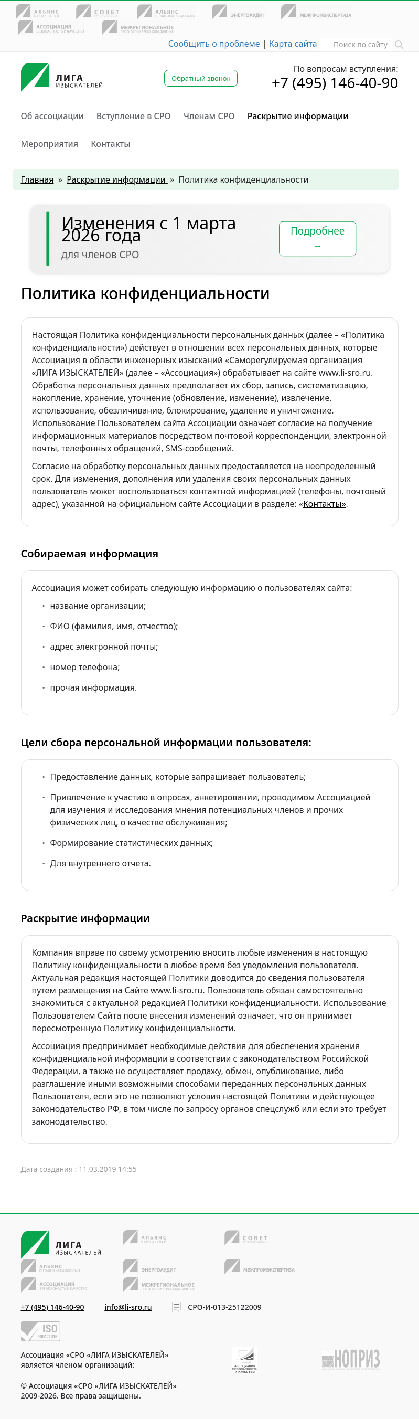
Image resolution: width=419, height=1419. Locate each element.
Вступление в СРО (133, 116)
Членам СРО (209, 116)
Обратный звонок (200, 78)
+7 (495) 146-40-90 (335, 82)
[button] (399, 43)
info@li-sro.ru (128, 1307)
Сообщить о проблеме (214, 43)
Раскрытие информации (298, 116)
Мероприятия (50, 144)
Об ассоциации (52, 116)
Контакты (111, 144)
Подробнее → (317, 238)
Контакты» (324, 504)
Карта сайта (293, 43)
